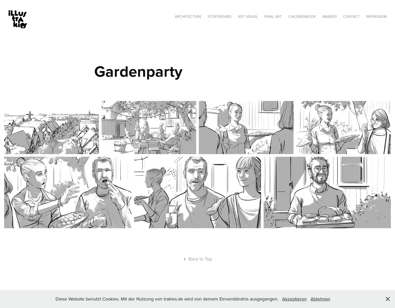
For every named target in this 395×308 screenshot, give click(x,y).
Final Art (273, 16)
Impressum (376, 16)
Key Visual (248, 16)
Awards (329, 16)
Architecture (188, 16)
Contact (351, 16)
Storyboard (220, 16)
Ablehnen (320, 299)
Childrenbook (302, 16)
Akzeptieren (294, 299)
